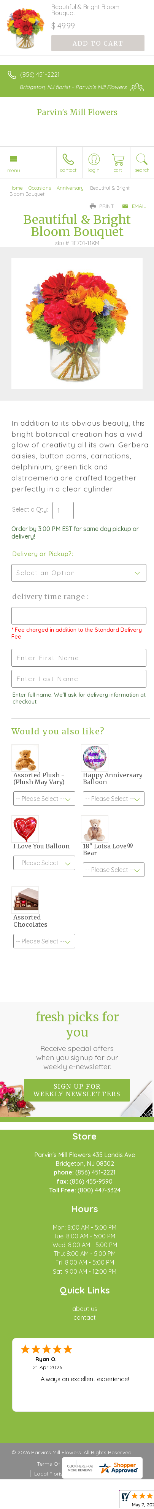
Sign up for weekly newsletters (77, 1090)
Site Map (108, 1473)
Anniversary (70, 188)
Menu (13, 170)
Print (102, 206)
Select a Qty (29, 509)
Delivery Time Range (49, 596)
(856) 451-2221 (40, 74)
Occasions (40, 188)
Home (16, 188)
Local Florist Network (60, 1473)
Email (134, 206)
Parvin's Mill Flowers (77, 112)
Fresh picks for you (77, 1040)
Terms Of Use (54, 1463)
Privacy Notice (99, 1463)
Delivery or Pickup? (42, 554)
